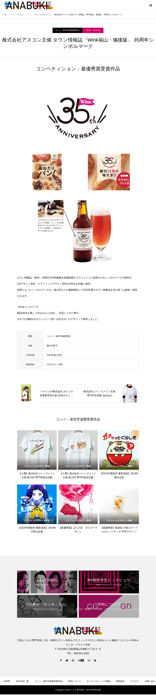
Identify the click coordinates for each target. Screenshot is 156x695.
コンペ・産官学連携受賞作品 (67, 30)
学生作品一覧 (22, 681)
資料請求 (120, 681)
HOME (7, 681)
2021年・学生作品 (93, 30)
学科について (74, 681)
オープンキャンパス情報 (98, 681)
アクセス (134, 681)
